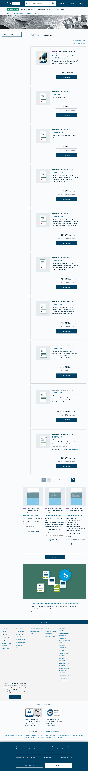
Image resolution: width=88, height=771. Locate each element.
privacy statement (32, 751)
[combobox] (43, 3)
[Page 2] (54, 480)
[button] (72, 3)
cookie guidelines (48, 751)
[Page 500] (67, 480)
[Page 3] (59, 480)
